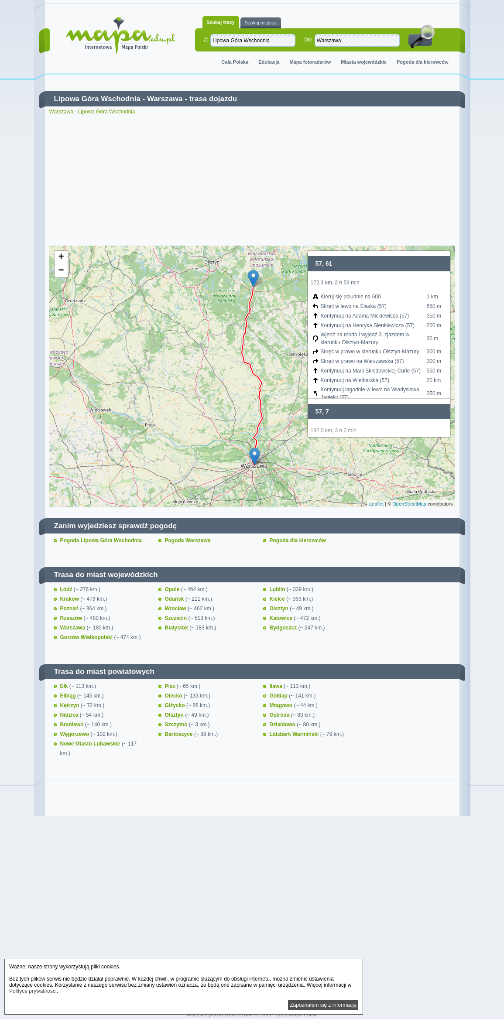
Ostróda (280, 715)
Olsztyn (280, 608)
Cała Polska (234, 62)
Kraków (70, 599)
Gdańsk (175, 599)
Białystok (177, 628)
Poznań (70, 608)
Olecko (174, 696)
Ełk (64, 686)
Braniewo (72, 725)
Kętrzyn (70, 705)
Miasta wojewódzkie (364, 62)
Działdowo (283, 725)
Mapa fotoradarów (310, 62)
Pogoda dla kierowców (423, 62)
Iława (277, 686)
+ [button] (61, 257)
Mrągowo (282, 705)
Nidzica (70, 715)
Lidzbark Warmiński (295, 734)
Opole (173, 589)
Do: (308, 40)
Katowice (282, 618)
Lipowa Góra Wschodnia (97, 99)
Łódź (67, 589)
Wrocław (176, 608)
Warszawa (165, 99)
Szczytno (177, 725)
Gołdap (279, 696)
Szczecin (177, 618)
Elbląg (68, 696)
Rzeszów (72, 618)
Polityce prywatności (33, 991)
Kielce (278, 599)
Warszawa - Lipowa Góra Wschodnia (92, 112)
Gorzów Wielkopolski (87, 637)
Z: (206, 40)
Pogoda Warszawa (188, 540)
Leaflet (376, 503)
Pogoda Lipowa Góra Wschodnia (101, 540)
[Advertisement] (252, 180)
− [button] (61, 270)
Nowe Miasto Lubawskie (91, 744)
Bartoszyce (179, 734)
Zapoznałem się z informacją (323, 1005)
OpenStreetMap (409, 503)
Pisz (171, 686)
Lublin (278, 589)
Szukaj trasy (221, 22)
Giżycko (175, 705)
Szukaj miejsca (261, 22)
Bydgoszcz (284, 628)
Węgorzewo (75, 734)
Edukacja (268, 62)
